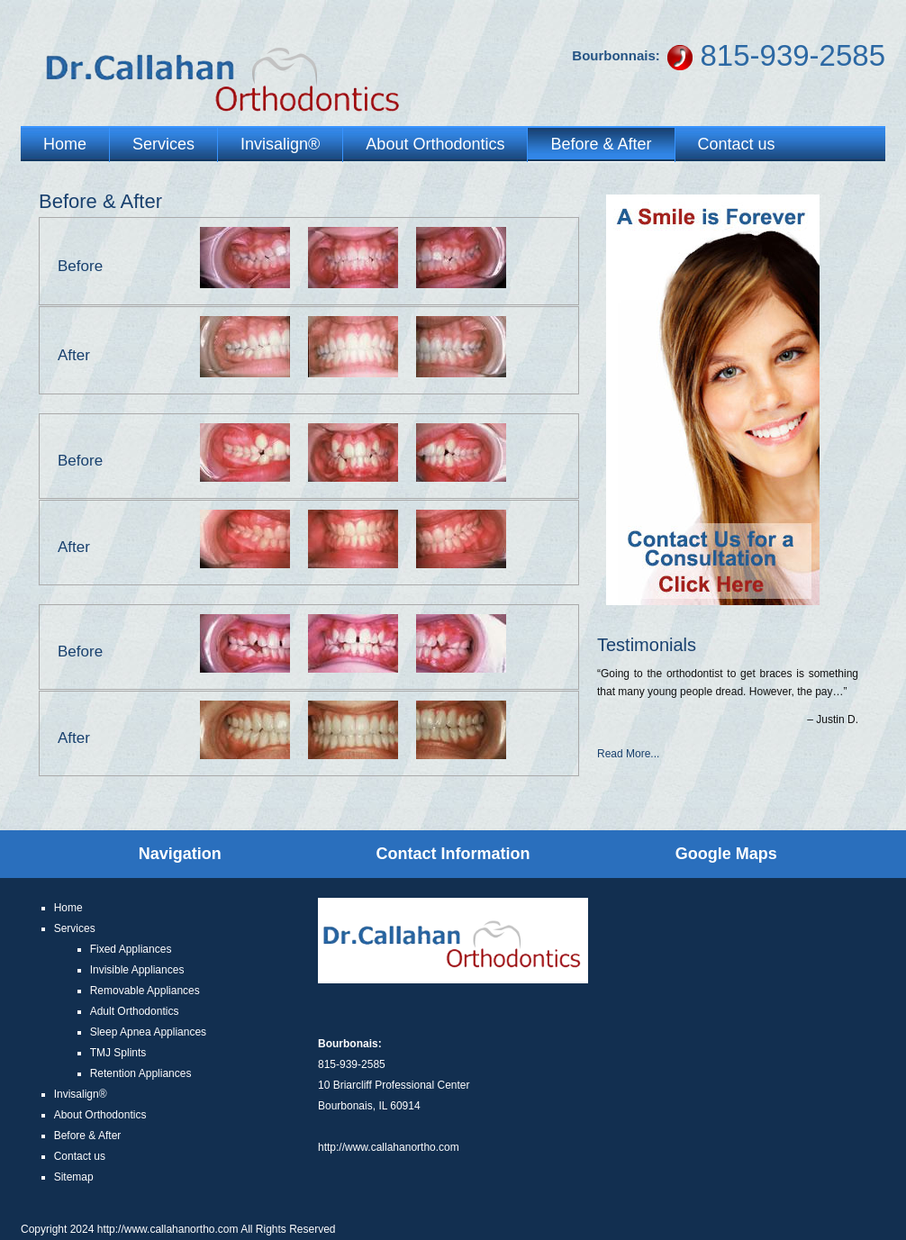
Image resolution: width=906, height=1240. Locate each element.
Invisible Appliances (137, 970)
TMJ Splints (118, 1052)
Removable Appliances (145, 990)
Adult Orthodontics (134, 1011)
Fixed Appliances (131, 949)
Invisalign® (280, 144)
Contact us (736, 144)
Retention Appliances (141, 1073)
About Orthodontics (435, 144)
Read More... (628, 753)
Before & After (600, 144)
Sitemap (74, 1177)
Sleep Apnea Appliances (148, 1032)
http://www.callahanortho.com (388, 1147)
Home (64, 144)
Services (163, 144)
